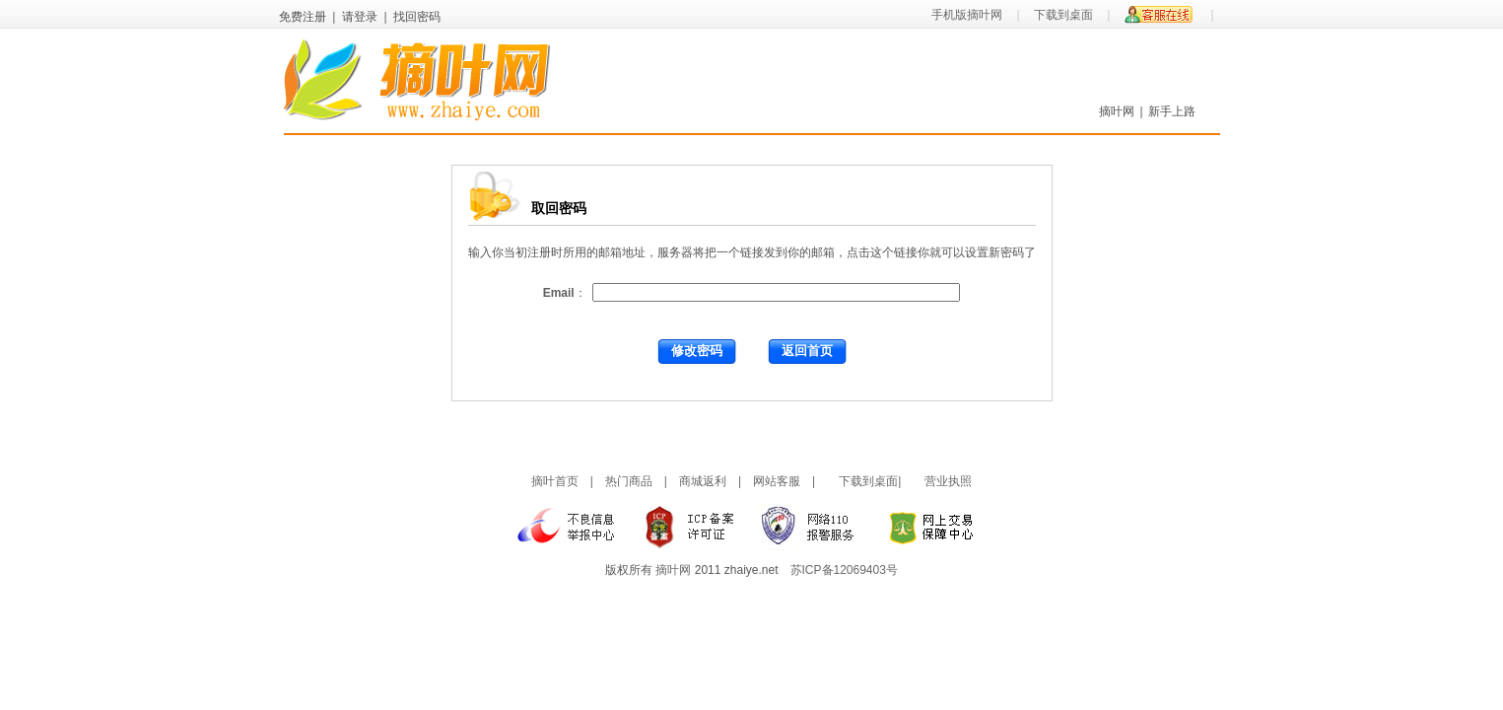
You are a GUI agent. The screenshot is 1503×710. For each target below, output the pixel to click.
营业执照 (948, 481)
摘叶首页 (555, 481)
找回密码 (417, 17)
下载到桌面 (1063, 15)
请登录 (359, 17)
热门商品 (628, 481)
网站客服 (776, 481)
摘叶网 (1116, 111)
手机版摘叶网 (966, 15)
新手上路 (1172, 111)
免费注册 (302, 17)
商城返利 (702, 481)
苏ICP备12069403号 (844, 570)
